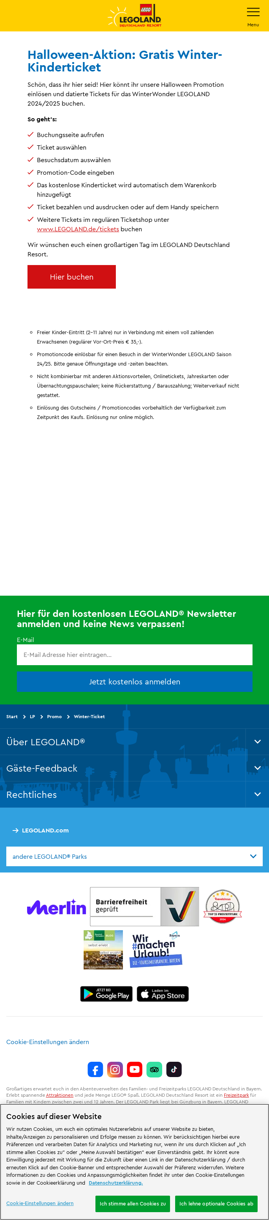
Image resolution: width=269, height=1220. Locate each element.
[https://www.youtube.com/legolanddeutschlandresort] (135, 1069)
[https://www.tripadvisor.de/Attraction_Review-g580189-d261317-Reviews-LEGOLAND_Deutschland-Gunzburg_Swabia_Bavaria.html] (154, 1069)
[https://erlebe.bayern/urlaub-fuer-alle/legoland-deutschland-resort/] (144, 906)
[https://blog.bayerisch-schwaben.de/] (103, 949)
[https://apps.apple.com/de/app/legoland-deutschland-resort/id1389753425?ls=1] (163, 994)
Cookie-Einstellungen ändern (47, 1041)
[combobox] (134, 856)
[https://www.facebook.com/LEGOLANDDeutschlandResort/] (95, 1069)
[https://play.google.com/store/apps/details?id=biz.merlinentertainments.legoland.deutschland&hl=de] (106, 994)
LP (32, 716)
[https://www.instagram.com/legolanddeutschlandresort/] (115, 1069)
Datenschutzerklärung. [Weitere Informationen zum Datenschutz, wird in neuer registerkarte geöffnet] (116, 1183)
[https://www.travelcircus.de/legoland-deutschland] (222, 906)
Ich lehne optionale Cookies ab (216, 1203)
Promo (54, 716)
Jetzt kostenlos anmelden (134, 681)
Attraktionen (59, 1095)
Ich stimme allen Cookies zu (133, 1203)
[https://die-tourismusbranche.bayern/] (156, 949)
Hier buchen (71, 277)
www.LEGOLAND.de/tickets (78, 229)
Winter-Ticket (89, 716)
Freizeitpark (236, 1095)
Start (12, 716)
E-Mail (25, 640)
